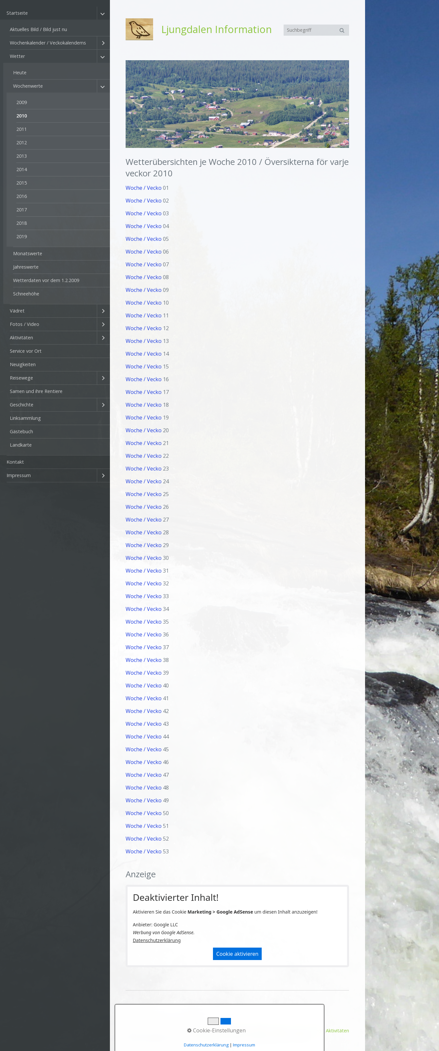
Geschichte (21, 404)
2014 (21, 169)
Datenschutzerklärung (157, 940)
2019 (21, 236)
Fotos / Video (24, 324)
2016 (21, 196)
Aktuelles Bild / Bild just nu (38, 29)
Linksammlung (25, 418)
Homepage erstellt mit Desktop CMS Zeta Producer (254, 1037)
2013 (21, 156)
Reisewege (21, 378)
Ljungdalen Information (216, 29)
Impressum (19, 475)
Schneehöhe (26, 294)
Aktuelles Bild (234, 1030)
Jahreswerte (26, 267)
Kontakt (15, 462)
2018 (21, 223)
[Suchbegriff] (316, 30)
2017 (21, 209)
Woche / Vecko (144, 187)
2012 (21, 142)
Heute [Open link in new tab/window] (19, 72)
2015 (21, 183)
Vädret (17, 311)
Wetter (17, 56)
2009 (21, 102)
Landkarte (21, 445)
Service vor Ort (26, 351)
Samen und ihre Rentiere (36, 391)
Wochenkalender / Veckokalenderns (48, 43)
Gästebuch (21, 431)
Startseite (17, 13)
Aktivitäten (21, 337)
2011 (21, 129)
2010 (21, 116)
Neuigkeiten (23, 364)
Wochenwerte (28, 86)
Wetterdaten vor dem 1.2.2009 (46, 280)
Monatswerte (27, 253)
